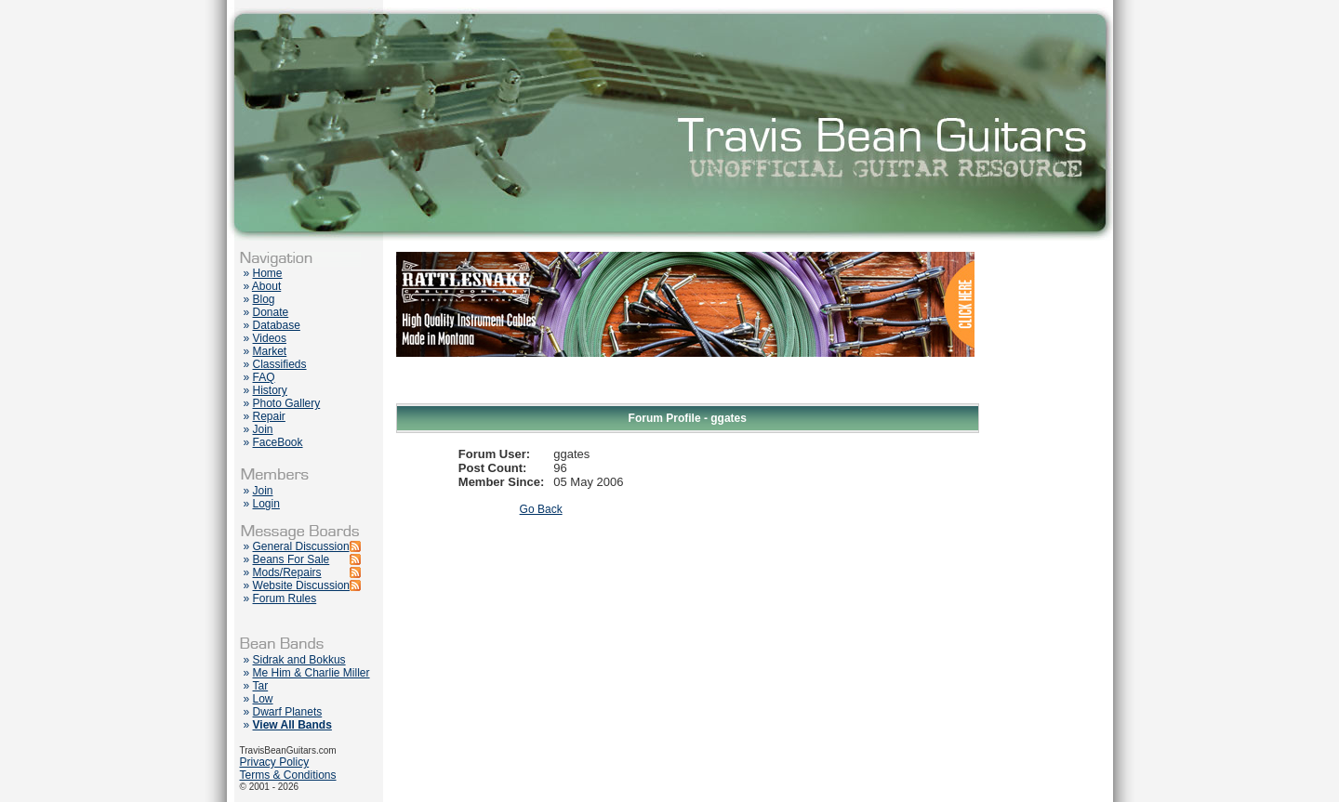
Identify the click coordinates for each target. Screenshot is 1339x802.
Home (268, 273)
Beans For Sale (291, 559)
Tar (261, 685)
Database (276, 325)
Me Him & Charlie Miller (311, 672)
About (266, 286)
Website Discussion (301, 585)
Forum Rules (285, 598)
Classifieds (280, 364)
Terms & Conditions (288, 775)
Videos (269, 338)
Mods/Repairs (287, 572)
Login (266, 503)
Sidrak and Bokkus (299, 659)
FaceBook (278, 442)
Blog (264, 299)
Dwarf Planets (288, 711)
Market (270, 351)
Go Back (541, 509)
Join (263, 429)
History (270, 390)
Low (263, 698)
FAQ (264, 377)
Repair (269, 416)
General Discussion (301, 546)
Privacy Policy (275, 762)
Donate (271, 312)
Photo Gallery (287, 403)
